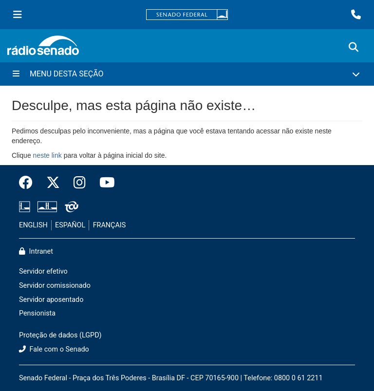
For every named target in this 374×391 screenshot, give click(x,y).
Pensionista (37, 313)
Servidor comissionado (55, 285)
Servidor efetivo (43, 271)
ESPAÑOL (70, 225)
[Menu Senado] (17, 14)
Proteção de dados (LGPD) (60, 335)
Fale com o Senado (54, 349)
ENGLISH (33, 225)
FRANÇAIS (109, 225)
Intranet (36, 251)
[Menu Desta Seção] (187, 74)
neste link (47, 155)
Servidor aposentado (51, 300)
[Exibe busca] (353, 47)
